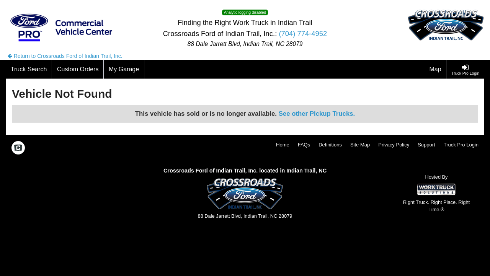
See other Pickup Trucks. (317, 113)
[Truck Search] (29, 69)
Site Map (360, 145)
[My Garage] (124, 69)
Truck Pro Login (461, 145)
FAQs (304, 145)
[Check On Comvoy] (18, 148)
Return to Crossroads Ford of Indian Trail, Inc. (65, 56)
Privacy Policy (393, 145)
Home (282, 145)
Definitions (330, 145)
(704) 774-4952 (303, 34)
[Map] (436, 69)
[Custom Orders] (78, 69)
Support (426, 145)
